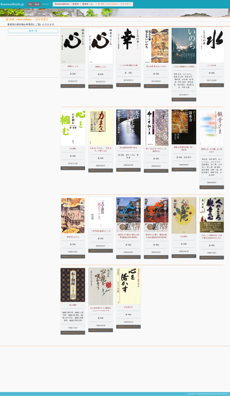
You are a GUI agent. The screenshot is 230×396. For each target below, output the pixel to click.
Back (37, 4)
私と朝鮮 (72, 305)
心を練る (183, 236)
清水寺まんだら (73, 237)
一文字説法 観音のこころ (101, 231)
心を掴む (72, 149)
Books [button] (46, 4)
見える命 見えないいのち (156, 66)
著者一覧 (33, 31)
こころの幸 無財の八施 (128, 65)
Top (30, 4)
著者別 (75, 4)
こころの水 (211, 65)
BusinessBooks (62, 4)
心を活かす (128, 307)
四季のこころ (73, 66)
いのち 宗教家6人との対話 (184, 67)
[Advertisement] (33, 56)
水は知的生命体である (128, 147)
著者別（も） (88, 4)
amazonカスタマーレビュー (73, 86)
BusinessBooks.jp (12, 4)
